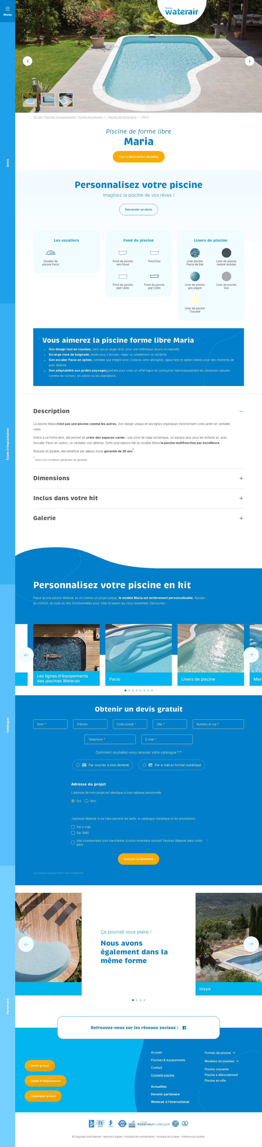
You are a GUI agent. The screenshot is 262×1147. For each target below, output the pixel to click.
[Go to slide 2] (129, 693)
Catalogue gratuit (43, 1096)
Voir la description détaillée (139, 156)
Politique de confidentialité (140, 1139)
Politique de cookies (168, 1139)
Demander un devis (138, 212)
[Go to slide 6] (144, 693)
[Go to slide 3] (133, 693)
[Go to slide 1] (125, 693)
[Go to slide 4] (137, 693)
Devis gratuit (40, 1065)
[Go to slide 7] (148, 693)
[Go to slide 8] (152, 693)
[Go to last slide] (27, 61)
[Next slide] (249, 61)
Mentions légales (113, 1139)
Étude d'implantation (46, 1081)
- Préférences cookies (192, 1139)
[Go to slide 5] (140, 693)
